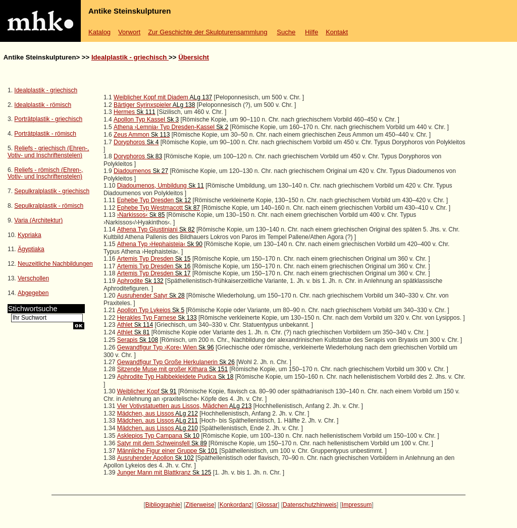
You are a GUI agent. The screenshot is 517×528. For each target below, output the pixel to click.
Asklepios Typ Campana (158, 435)
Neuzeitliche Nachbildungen (55, 263)
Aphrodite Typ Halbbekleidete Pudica (175, 376)
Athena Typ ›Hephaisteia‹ (159, 244)
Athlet (135, 324)
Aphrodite (140, 280)
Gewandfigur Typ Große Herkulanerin (176, 362)
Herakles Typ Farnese (157, 317)
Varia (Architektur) (38, 220)
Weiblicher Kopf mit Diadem (163, 97)
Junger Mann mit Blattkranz (164, 472)
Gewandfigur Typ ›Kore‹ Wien (165, 347)
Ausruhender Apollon (155, 457)
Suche (286, 32)
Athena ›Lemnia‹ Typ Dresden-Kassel (171, 127)
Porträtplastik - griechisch (48, 119)
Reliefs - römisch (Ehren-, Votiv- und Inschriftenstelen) (45, 173)
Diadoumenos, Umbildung (160, 185)
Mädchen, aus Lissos (157, 413)
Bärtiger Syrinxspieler (154, 104)
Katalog (99, 32)
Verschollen (33, 278)
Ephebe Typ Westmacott (158, 207)
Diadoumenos (141, 170)
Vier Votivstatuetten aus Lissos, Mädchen (184, 405)
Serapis (137, 339)
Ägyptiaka (31, 249)
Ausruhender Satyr (151, 295)
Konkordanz (236, 504)
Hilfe (311, 32)
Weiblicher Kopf (147, 391)
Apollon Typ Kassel (146, 119)
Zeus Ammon (142, 134)
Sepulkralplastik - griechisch (51, 191)
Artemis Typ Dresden (154, 258)
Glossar (267, 504)
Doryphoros (136, 142)
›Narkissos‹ (141, 214)
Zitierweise (199, 504)
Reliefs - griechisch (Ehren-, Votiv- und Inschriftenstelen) (48, 152)
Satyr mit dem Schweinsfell (162, 443)
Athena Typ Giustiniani (156, 229)
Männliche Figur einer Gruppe (167, 450)
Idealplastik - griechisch (130, 57)
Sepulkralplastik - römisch (48, 205)
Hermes (135, 111)
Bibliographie (162, 504)
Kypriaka (29, 235)
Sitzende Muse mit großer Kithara (172, 369)
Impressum (357, 504)
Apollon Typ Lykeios (150, 310)
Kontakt (337, 32)
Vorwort (129, 32)
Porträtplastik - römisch (45, 133)
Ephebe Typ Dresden (154, 200)
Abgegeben (33, 293)
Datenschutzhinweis (310, 504)
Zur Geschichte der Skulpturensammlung (207, 32)
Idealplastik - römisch (42, 104)
